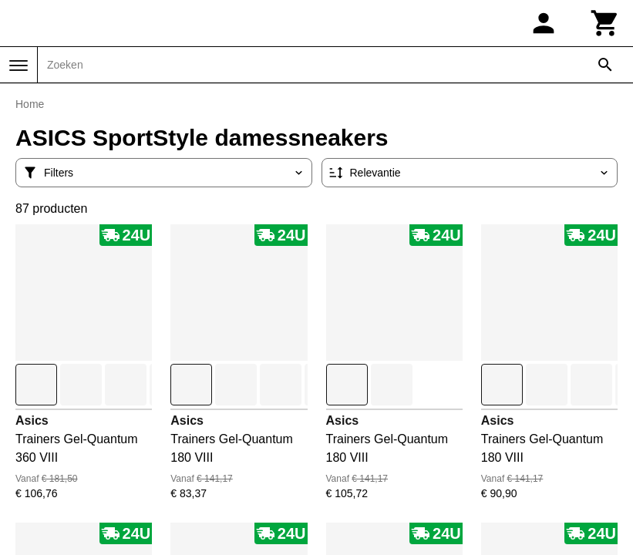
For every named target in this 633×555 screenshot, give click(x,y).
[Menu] (18, 65)
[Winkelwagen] (605, 23)
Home (29, 104)
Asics (32, 420)
